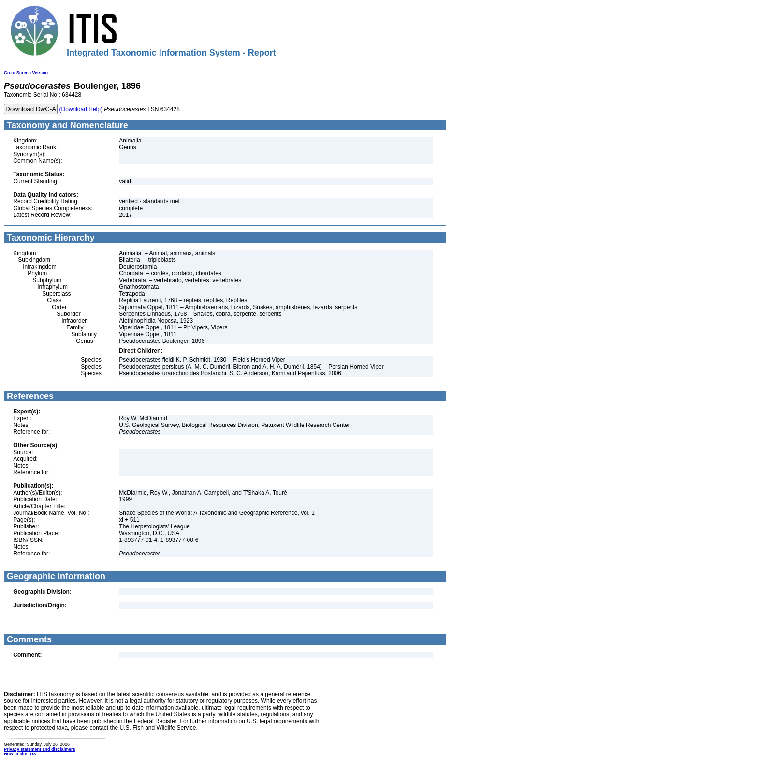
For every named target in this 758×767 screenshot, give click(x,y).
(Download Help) (80, 109)
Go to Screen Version (26, 73)
